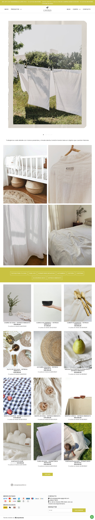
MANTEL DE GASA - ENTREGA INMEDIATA (47, 416)
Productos (16, 9)
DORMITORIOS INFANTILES (46, 273)
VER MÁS (47, 474)
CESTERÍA (71, 273)
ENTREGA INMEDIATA (54, 278)
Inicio (6, 9)
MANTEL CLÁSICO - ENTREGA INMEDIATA (78, 416)
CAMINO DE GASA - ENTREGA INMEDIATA (17, 323)
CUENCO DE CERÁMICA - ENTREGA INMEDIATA (47, 323)
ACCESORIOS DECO (39, 278)
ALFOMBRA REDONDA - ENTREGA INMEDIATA (47, 367)
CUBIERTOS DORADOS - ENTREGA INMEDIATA (78, 323)
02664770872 (53, 500)
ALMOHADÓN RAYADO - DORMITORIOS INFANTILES (77, 462)
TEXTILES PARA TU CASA (18, 273)
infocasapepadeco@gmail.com (58, 498)
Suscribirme (79, 510)
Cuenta (76, 9)
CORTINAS (80, 273)
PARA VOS (32, 273)
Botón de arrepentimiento (56, 504)
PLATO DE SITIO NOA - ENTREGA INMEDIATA (17, 370)
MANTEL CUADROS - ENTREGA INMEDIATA (17, 416)
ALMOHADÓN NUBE (17, 461)
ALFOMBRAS (61, 273)
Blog (68, 9)
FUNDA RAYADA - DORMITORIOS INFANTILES (47, 462)
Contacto (86, 9)
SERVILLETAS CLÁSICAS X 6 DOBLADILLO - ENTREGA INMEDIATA (78, 370)
